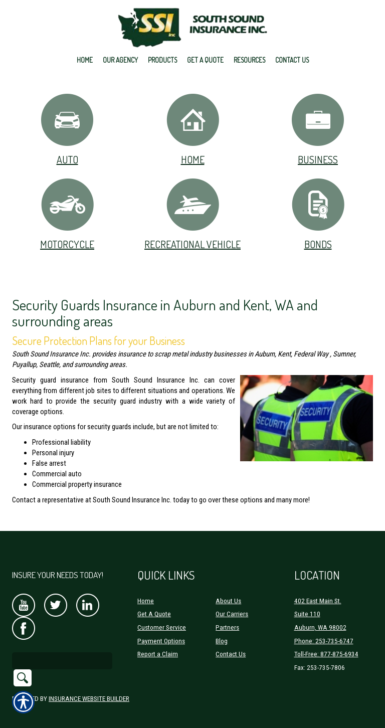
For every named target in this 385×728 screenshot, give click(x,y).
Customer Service (161, 614)
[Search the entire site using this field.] (62, 647)
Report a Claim (157, 641)
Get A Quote (154, 601)
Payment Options (161, 628)
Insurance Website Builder (89, 685)
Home (193, 129)
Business (317, 129)
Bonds (318, 214)
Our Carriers (232, 601)
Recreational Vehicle (192, 214)
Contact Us (231, 641)
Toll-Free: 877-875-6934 (326, 641)
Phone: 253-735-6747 (323, 628)
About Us (228, 588)
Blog (222, 628)
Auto (67, 129)
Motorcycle (67, 214)
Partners (227, 614)
